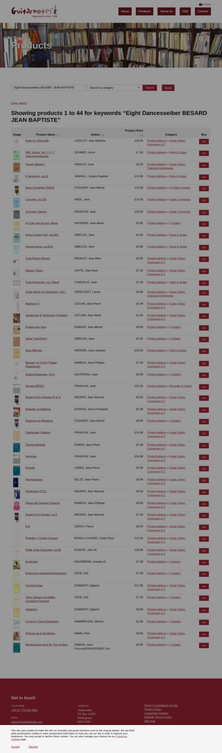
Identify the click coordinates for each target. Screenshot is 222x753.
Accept (15, 746)
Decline (33, 746)
